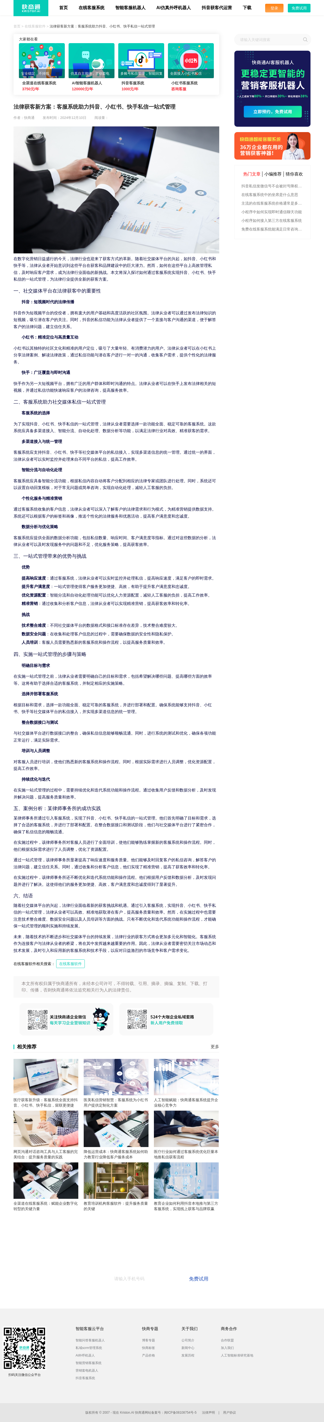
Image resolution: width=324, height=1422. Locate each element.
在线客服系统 (91, 7)
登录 (274, 8)
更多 (215, 1046)
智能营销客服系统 (89, 1363)
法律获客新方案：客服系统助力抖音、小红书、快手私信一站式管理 (102, 26)
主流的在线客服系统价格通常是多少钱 (273, 203)
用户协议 (229, 1412)
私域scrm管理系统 (89, 1348)
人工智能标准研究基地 (237, 1355)
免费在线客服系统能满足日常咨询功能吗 (273, 229)
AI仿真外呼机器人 (173, 7)
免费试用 (299, 8)
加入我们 (227, 1348)
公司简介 (187, 1340)
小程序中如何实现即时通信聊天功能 (271, 212)
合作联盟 (227, 1340)
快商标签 (148, 1348)
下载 (247, 7)
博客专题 (148, 1340)
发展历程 (187, 1355)
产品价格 (148, 1355)
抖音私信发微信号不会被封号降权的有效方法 (273, 186)
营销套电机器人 (87, 1370)
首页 (63, 7)
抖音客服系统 (85, 1378)
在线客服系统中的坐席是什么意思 (269, 194)
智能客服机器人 (130, 7)
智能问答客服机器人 (90, 1340)
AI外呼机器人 (85, 1355)
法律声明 (208, 1412)
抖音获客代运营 (217, 7)
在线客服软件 (35, 26)
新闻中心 (187, 1348)
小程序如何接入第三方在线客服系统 (271, 220)
